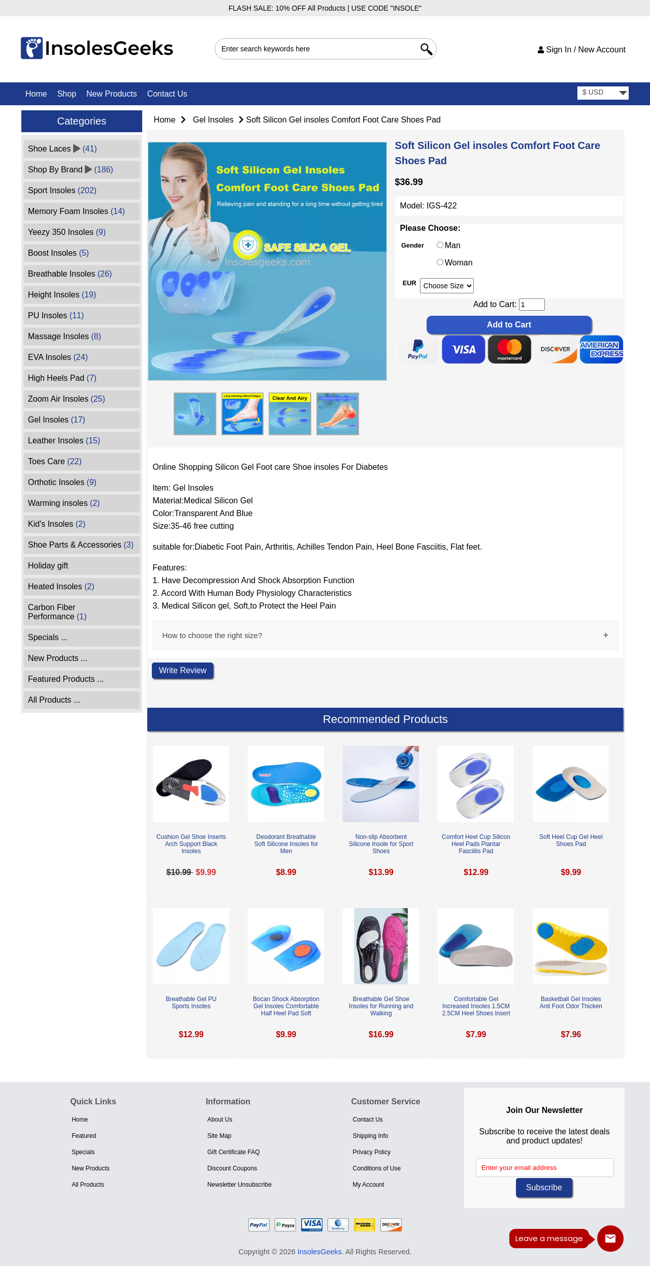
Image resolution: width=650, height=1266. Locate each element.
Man (453, 245)
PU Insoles (56, 315)
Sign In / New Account (582, 49)
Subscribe (544, 1187)
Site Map (219, 1136)
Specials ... (48, 637)
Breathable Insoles (70, 273)
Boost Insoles (58, 253)
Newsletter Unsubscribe (239, 1185)
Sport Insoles (62, 190)
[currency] (603, 93)
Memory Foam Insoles (76, 211)
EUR (409, 282)
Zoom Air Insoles (66, 399)
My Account (368, 1185)
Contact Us (167, 93)
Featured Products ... (66, 679)
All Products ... (54, 700)
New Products (111, 93)
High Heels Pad (62, 378)
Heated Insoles (61, 586)
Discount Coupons (232, 1168)
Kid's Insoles (56, 524)
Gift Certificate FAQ (233, 1152)
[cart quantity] (532, 304)
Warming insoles (64, 503)
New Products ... (57, 658)
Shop (66, 93)
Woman (459, 262)
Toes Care (55, 461)
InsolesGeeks (320, 1252)
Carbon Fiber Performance (57, 612)
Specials (83, 1152)
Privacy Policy (371, 1152)
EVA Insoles (58, 357)
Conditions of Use (376, 1168)
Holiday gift (48, 565)
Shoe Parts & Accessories (81, 544)
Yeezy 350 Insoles (67, 232)
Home (36, 93)
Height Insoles (62, 294)
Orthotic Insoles (62, 482)
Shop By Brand (70, 169)
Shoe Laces (62, 148)
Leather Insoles (64, 440)
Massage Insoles (64, 336)
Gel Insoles (213, 119)
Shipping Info (370, 1136)
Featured (84, 1136)
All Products (88, 1185)
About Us (219, 1120)
